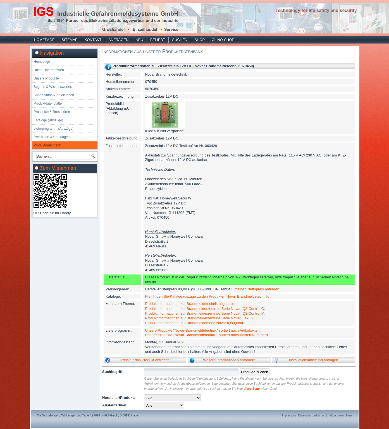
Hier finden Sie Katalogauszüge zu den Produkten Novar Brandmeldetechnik (206, 296)
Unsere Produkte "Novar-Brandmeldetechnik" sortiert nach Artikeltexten (202, 330)
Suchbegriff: (113, 372)
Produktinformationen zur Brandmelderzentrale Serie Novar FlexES (199, 318)
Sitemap (70, 40)
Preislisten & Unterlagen (52, 137)
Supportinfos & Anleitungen (54, 95)
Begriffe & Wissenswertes (53, 87)
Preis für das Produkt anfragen (145, 360)
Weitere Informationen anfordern (229, 360)
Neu (139, 40)
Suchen (179, 40)
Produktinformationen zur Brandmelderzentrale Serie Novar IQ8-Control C (204, 309)
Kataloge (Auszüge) (48, 120)
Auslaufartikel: (114, 405)
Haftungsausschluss (340, 415)
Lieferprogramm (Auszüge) (54, 129)
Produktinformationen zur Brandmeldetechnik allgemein (189, 304)
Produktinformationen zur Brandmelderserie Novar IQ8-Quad (194, 323)
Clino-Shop (223, 40)
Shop (199, 40)
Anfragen (118, 40)
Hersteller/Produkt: (118, 398)
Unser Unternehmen (49, 70)
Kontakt (93, 40)
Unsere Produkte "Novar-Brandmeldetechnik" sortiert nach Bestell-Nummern (206, 335)
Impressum (289, 415)
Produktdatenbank (47, 145)
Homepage (44, 40)
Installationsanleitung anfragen (313, 360)
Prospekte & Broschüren (52, 112)
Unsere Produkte (46, 78)
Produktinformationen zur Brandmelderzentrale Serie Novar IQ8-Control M (204, 313)
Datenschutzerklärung (311, 415)
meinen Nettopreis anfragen (257, 289)
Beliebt (157, 40)
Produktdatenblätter (48, 103)
